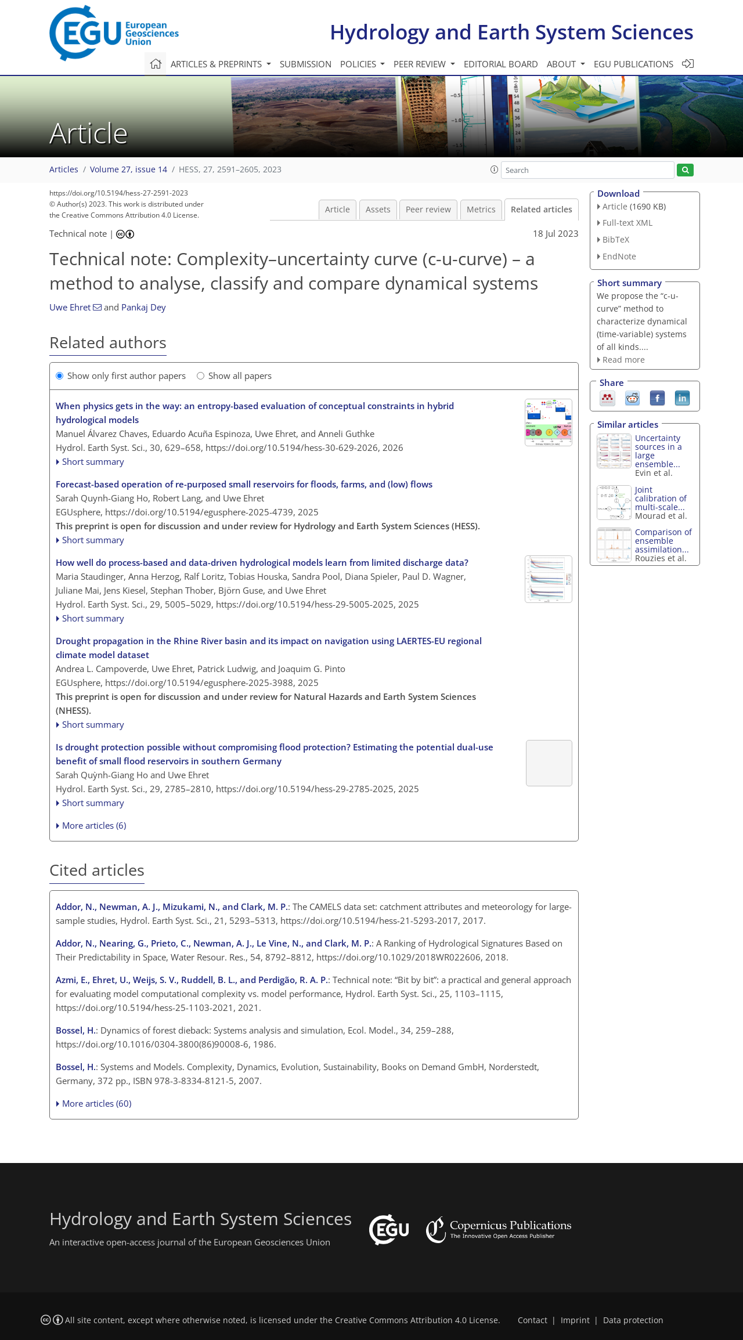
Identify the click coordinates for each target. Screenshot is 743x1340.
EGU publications (633, 64)
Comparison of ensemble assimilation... (663, 540)
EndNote (619, 256)
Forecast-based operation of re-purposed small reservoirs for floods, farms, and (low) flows (244, 484)
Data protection (633, 1320)
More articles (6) (94, 825)
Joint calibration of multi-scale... (661, 498)
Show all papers (234, 375)
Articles (63, 169)
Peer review (428, 209)
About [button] (562, 64)
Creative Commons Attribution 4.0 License (416, 1320)
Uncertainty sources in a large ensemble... (658, 450)
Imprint (575, 1320)
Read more (624, 359)
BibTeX (616, 239)
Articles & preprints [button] (217, 64)
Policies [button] (359, 64)
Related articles (541, 209)
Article (337, 209)
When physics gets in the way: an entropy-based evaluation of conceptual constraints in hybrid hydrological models (255, 412)
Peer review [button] (421, 64)
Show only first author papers (121, 375)
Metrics (481, 209)
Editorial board (501, 64)
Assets (378, 209)
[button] (494, 169)
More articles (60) (96, 1103)
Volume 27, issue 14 (128, 169)
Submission (305, 64)
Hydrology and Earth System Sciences (512, 31)
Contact (532, 1320)
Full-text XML (627, 222)
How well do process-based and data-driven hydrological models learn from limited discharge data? (262, 562)
